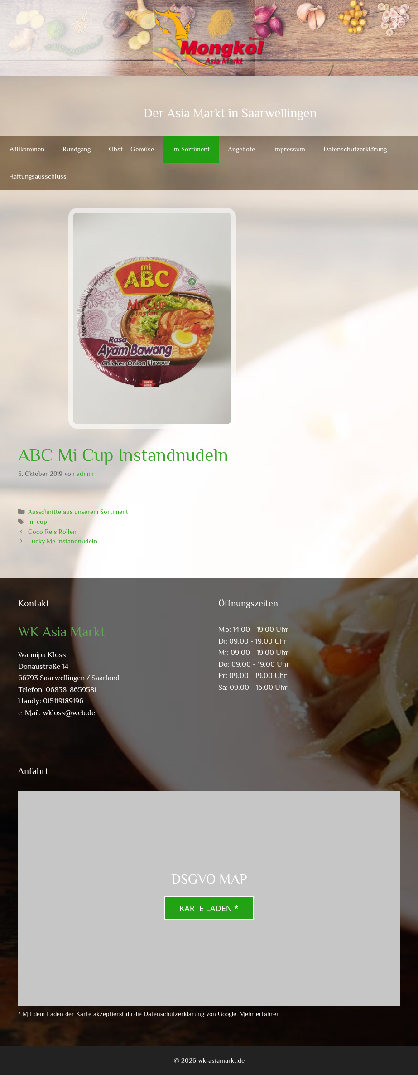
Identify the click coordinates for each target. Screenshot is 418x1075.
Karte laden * (209, 908)
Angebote (241, 149)
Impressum (289, 149)
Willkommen (26, 149)
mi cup (37, 521)
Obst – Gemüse (131, 149)
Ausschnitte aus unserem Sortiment (78, 511)
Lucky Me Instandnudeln (62, 541)
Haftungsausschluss (38, 176)
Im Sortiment (191, 149)
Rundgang (76, 149)
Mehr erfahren (260, 1013)
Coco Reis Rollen (52, 531)
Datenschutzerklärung (355, 149)
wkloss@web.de (69, 712)
